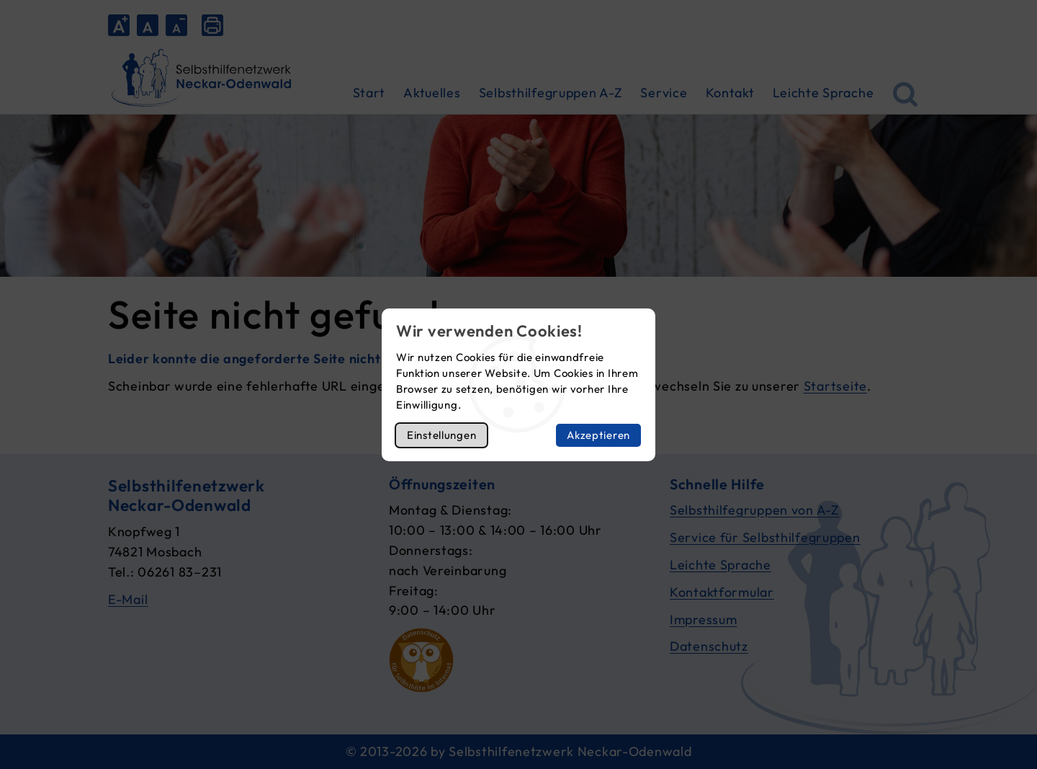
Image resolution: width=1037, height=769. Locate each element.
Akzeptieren (598, 435)
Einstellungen (441, 435)
